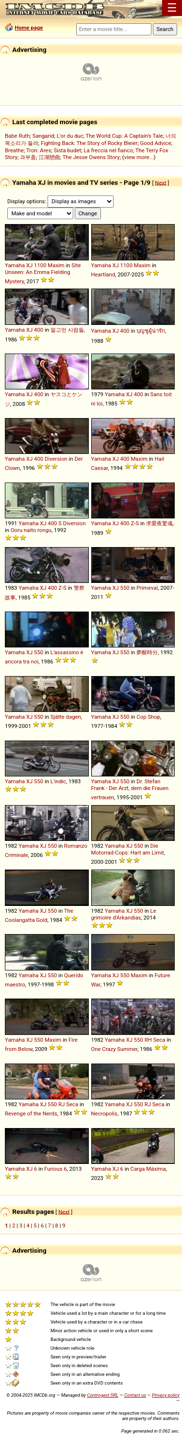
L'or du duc (70, 135)
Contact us (135, 1395)
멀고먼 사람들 (67, 329)
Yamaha (15, 265)
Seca (159, 1039)
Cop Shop (148, 716)
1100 (40, 265)
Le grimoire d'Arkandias (123, 914)
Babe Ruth (17, 135)
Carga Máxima (148, 1168)
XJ (29, 265)
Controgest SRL (102, 1395)
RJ (61, 1104)
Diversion (56, 458)
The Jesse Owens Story (91, 157)
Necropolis (104, 1113)
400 (38, 329)
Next (160, 182)
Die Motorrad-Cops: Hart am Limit (127, 849)
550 (125, 587)
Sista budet (67, 150)
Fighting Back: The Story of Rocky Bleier (89, 143)
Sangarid (43, 135)
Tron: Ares (38, 150)
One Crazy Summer (114, 1049)
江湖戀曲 (49, 157)
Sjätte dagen (65, 716)
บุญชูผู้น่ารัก (150, 330)
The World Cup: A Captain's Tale (124, 135)
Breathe (14, 150)
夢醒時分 (147, 652)
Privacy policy (166, 1395)
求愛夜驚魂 (159, 523)
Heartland (103, 274)
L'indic (58, 781)
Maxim (56, 265)
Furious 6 (55, 1168)
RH (148, 1039)
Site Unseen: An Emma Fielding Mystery (43, 273)
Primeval (147, 587)
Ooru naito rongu (31, 530)
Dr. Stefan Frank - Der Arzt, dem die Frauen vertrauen (130, 789)
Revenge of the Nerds (31, 1113)
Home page (29, 27)
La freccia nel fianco (107, 150)
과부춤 (28, 157)
